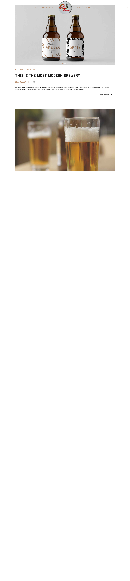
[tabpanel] (65, 35)
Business (19, 69)
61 (36, 82)
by (29, 82)
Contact (89, 7)
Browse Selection (47, 7)
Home (36, 7)
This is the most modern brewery (47, 75)
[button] (17, 35)
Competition (30, 69)
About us (79, 7)
